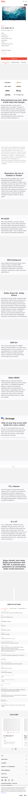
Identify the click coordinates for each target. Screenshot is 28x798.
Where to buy (14, 58)
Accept (20, 795)
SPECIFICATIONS (15, 62)
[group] (14, 13)
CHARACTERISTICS (5, 62)
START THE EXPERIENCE (6, 785)
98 (3, 53)
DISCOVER (23, 62)
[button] (12, 749)
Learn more (3, 792)
